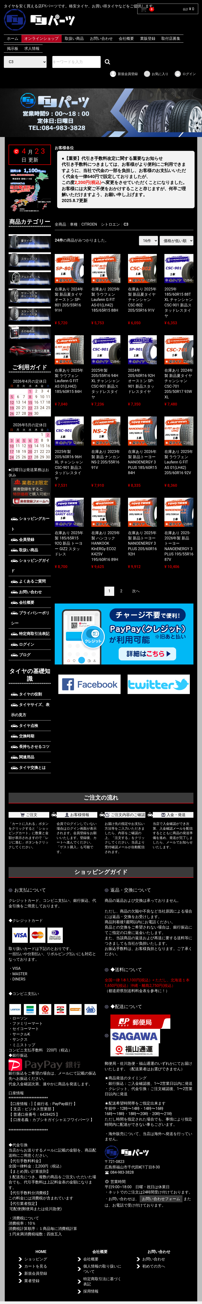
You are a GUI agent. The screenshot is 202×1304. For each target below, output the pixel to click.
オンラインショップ (41, 38)
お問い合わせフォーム (161, 1198)
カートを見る (35, 1266)
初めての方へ (153, 1266)
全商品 (60, 224)
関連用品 (22, 757)
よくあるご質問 (28, 581)
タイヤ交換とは (28, 767)
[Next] (135, 591)
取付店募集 (170, 38)
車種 (74, 224)
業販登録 (147, 38)
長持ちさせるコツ (30, 746)
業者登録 (31, 1280)
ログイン (185, 73)
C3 (126, 224)
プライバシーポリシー (30, 618)
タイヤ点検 (24, 725)
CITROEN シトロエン (100, 224)
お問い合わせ (101, 38)
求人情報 (31, 48)
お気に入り (155, 73)
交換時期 (22, 736)
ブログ (20, 655)
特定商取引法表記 (30, 633)
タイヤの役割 (26, 694)
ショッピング (35, 1259)
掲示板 (12, 48)
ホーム (12, 38)
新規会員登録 (123, 73)
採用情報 (91, 1291)
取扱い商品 (74, 38)
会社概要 (126, 38)
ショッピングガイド (30, 565)
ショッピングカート (30, 523)
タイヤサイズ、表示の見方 (30, 709)
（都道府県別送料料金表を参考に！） (137, 991)
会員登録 (22, 539)
